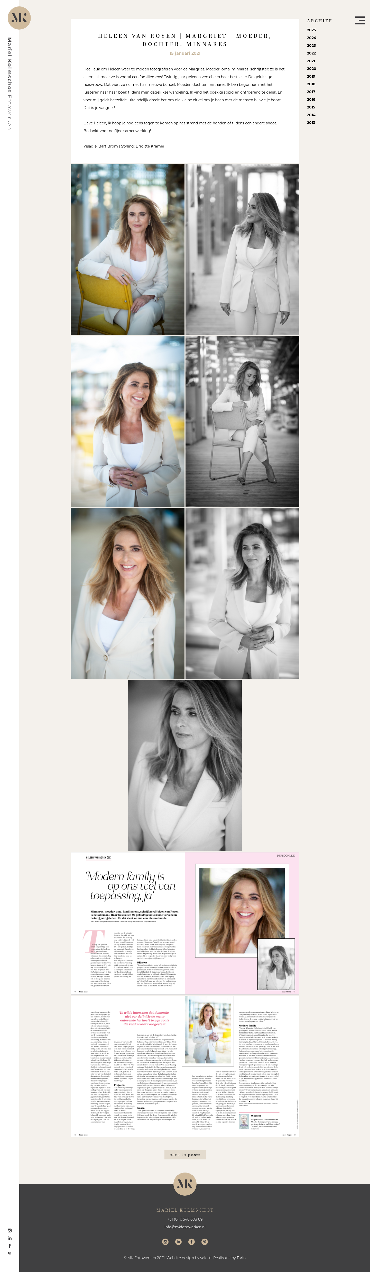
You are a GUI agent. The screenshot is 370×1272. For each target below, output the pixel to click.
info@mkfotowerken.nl (185, 1227)
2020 (311, 68)
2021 (311, 61)
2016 (311, 99)
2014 (311, 115)
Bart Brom (108, 146)
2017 (311, 91)
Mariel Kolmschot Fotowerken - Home (10, 83)
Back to (185, 1154)
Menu (360, 20)
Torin (241, 1258)
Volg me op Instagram (165, 1242)
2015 (311, 107)
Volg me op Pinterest (204, 1242)
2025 (311, 30)
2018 (311, 84)
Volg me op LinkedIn (178, 1242)
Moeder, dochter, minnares (201, 84)
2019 (311, 76)
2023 (311, 45)
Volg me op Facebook (191, 1242)
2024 (311, 37)
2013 (311, 122)
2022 (311, 53)
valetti (205, 1258)
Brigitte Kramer (150, 146)
